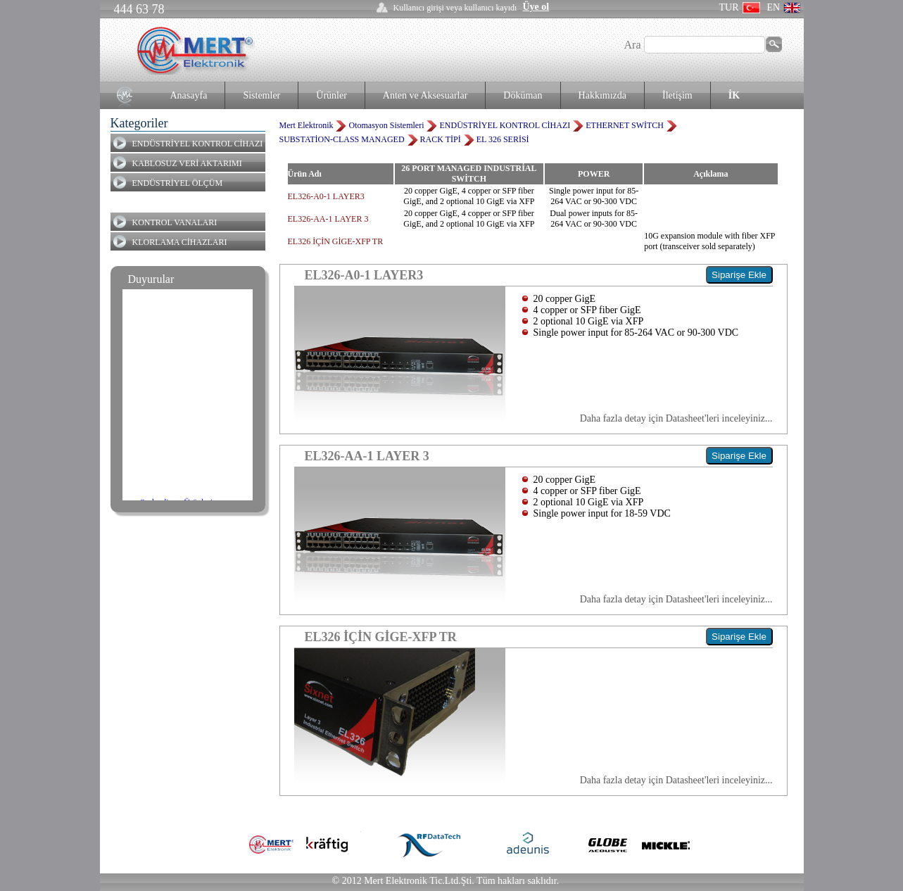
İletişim (677, 95)
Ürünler (331, 95)
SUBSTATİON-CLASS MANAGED (342, 139)
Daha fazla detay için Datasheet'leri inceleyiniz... (676, 418)
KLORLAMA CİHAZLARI (179, 242)
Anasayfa (189, 95)
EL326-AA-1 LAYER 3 (328, 219)
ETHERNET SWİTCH (625, 125)
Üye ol (535, 6)
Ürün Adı (305, 174)
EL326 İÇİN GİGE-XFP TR (336, 241)
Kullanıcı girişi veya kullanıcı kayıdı (455, 8)
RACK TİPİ (440, 139)
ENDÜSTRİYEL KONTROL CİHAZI (197, 143)
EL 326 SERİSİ (502, 139)
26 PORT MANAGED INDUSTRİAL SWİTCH (468, 173)
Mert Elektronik (306, 125)
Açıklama (710, 174)
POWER (594, 174)
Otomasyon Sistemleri (386, 125)
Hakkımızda (602, 95)
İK (734, 95)
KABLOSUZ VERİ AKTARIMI (187, 163)
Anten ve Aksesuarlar (425, 95)
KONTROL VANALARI (174, 222)
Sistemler (261, 95)
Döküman (522, 95)
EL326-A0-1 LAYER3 (326, 196)
